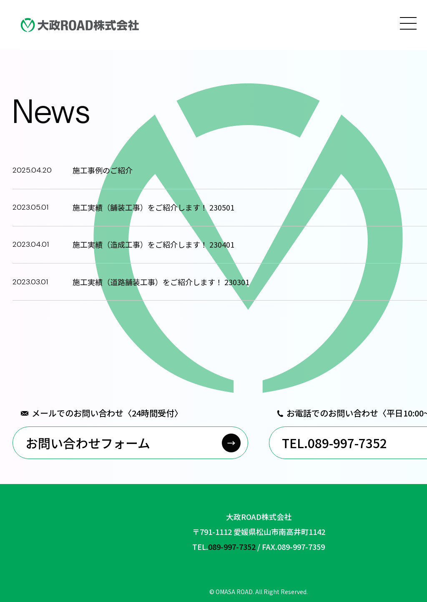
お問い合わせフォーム (87, 443)
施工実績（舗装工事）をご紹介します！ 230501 (153, 207)
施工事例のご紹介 (103, 170)
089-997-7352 (232, 546)
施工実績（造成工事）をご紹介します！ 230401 (153, 244)
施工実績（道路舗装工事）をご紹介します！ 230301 (161, 281)
